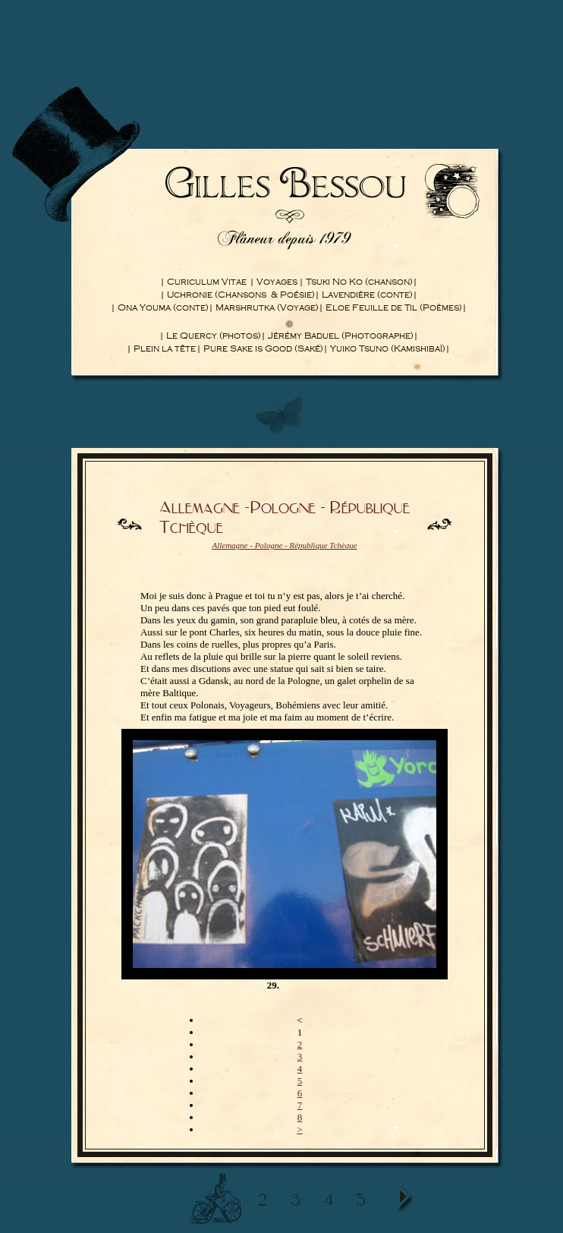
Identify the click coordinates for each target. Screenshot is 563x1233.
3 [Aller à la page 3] (300, 1056)
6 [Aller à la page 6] (300, 1093)
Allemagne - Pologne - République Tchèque (284, 545)
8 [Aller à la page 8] (300, 1117)
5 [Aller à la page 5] (300, 1080)
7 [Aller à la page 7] (300, 1105)
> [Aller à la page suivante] (299, 1129)
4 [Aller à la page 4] (300, 1068)
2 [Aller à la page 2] (300, 1044)
